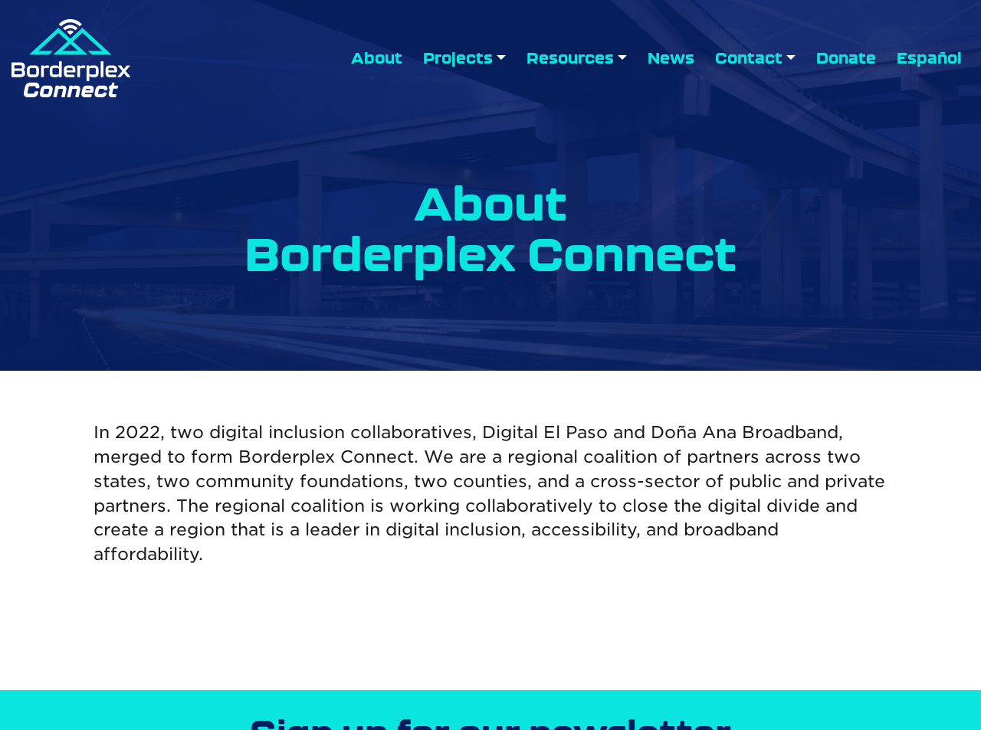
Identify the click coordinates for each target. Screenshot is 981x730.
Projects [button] (458, 58)
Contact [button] (749, 58)
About (376, 58)
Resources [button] (570, 58)
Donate (846, 58)
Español (929, 58)
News (671, 58)
